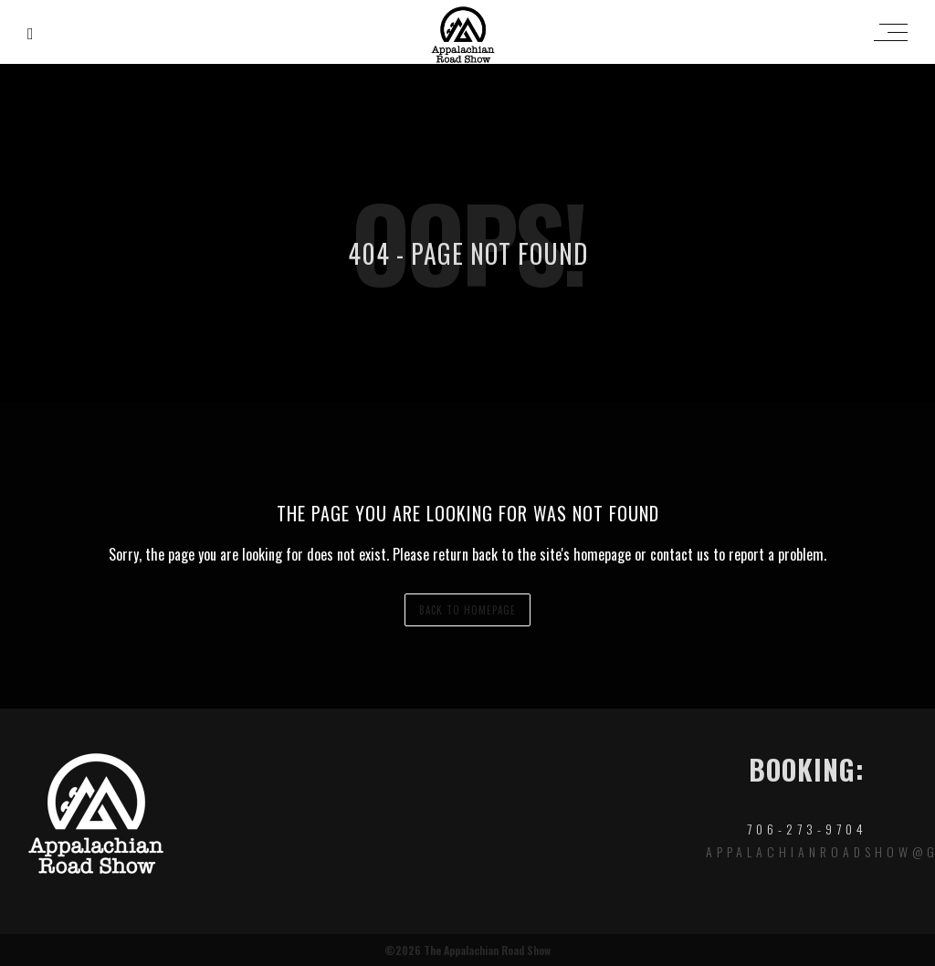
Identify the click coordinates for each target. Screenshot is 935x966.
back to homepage (467, 610)
